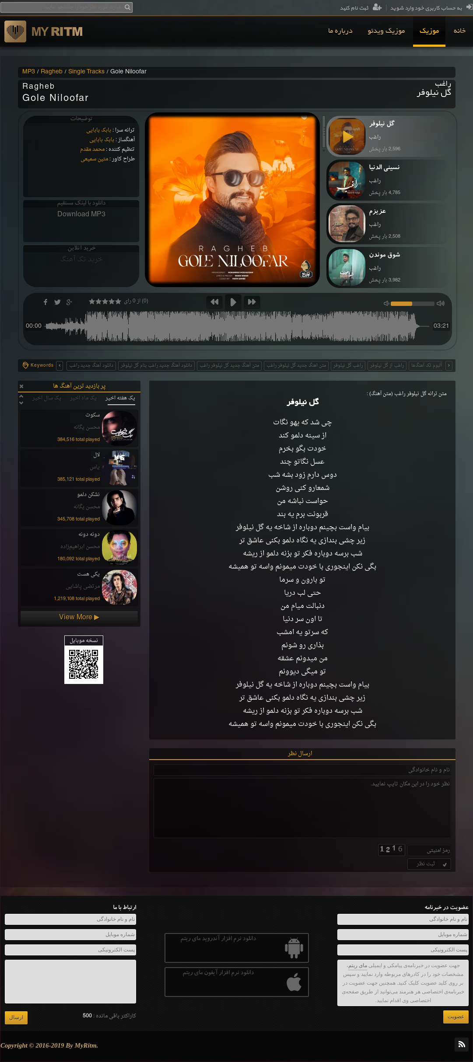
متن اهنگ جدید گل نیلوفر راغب (296, 365)
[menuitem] (459, 31)
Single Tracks (86, 72)
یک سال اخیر (46, 398)
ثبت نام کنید (361, 8)
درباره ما (340, 31)
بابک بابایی (98, 130)
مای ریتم (357, 965)
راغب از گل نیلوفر (387, 365)
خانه (460, 31)
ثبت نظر (432, 864)
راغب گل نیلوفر (348, 365)
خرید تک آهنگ (81, 259)
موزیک (429, 31)
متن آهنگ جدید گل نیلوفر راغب (229, 365)
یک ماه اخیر (83, 398)
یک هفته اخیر (120, 398)
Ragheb (52, 72)
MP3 (28, 72)
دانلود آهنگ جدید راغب (91, 365)
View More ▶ (79, 617)
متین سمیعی (94, 159)
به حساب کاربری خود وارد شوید (431, 8)
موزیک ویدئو (386, 31)
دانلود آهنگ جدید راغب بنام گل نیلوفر (156, 365)
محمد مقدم (92, 149)
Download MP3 (81, 214)
